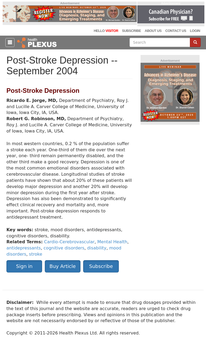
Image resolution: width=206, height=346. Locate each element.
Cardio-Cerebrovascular (69, 241)
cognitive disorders (63, 248)
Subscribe (131, 31)
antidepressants (23, 248)
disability (96, 248)
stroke (35, 254)
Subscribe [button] (101, 266)
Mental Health (112, 241)
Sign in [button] (24, 266)
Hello (106, 31)
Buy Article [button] (63, 266)
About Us (153, 31)
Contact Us (175, 31)
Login (195, 31)
